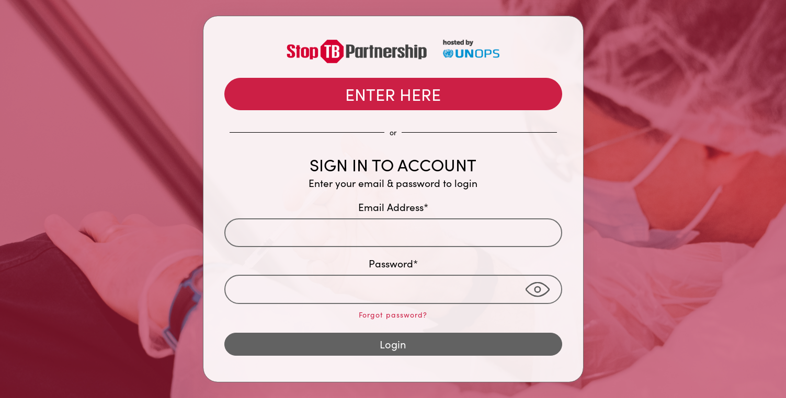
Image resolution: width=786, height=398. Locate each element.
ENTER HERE (393, 94)
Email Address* (393, 207)
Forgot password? (393, 315)
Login (393, 344)
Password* (393, 263)
